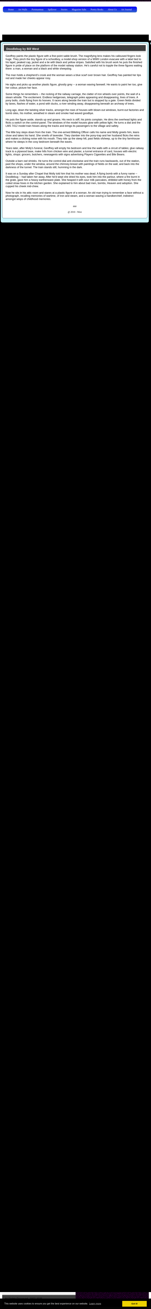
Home (11, 9)
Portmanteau (37, 9)
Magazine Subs (79, 9)
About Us (112, 9)
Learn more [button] (95, 1303)
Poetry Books (97, 9)
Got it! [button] (134, 1304)
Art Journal (126, 9)
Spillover (52, 9)
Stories (64, 9)
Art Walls (22, 9)
